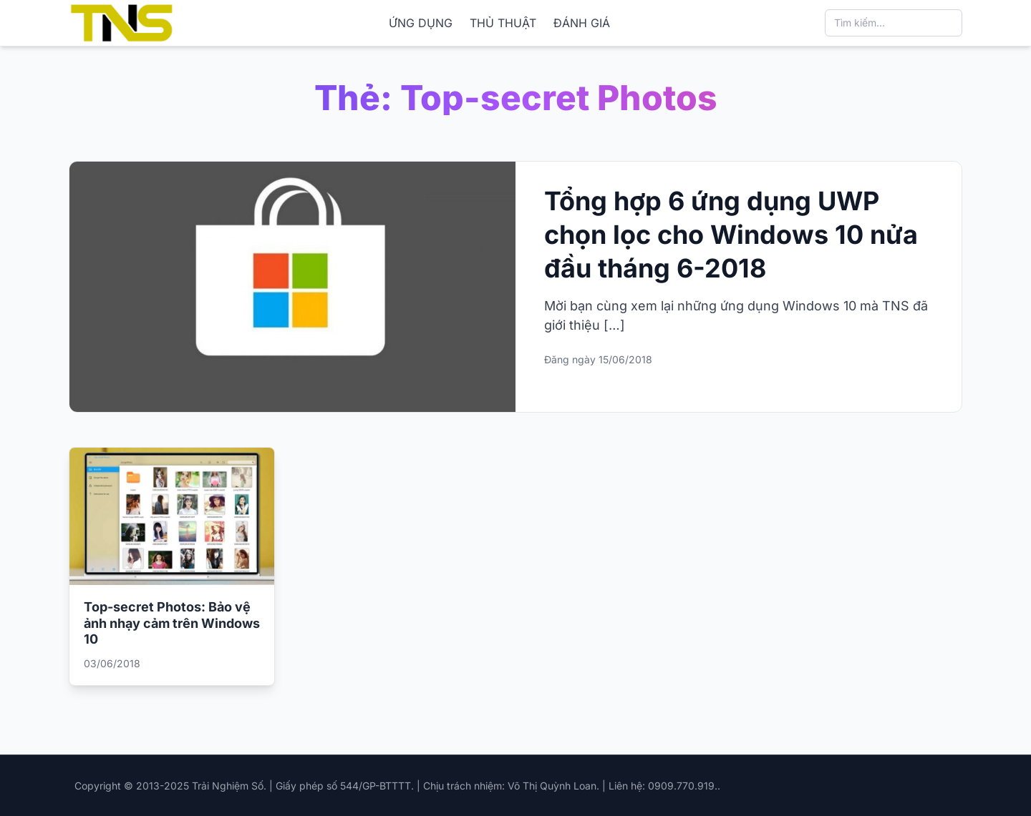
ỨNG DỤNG (420, 23)
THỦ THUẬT (503, 23)
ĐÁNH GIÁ (581, 23)
